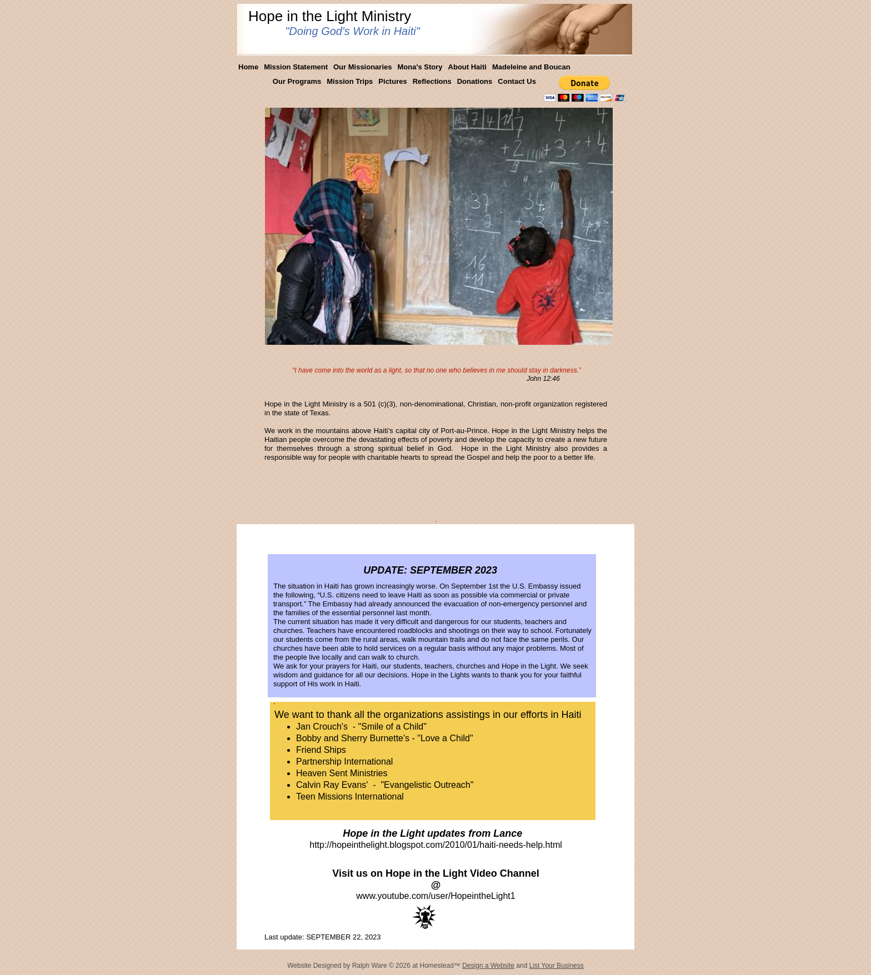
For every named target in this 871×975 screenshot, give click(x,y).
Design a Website (488, 965)
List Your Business (556, 965)
